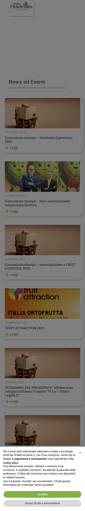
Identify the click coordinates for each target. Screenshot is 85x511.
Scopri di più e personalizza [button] (42, 503)
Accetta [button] (42, 494)
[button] (80, 453)
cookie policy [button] (10, 462)
